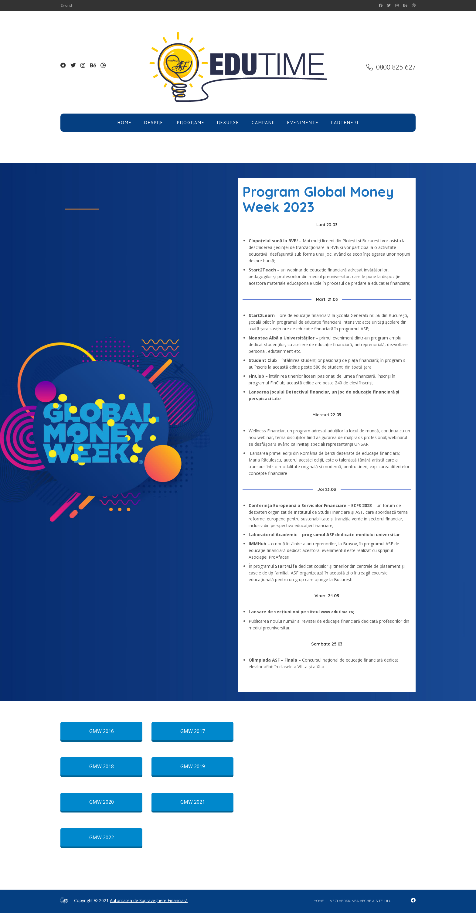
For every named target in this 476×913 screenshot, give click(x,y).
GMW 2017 (192, 731)
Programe (191, 122)
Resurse (228, 122)
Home (124, 122)
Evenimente (303, 122)
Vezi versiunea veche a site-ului (361, 900)
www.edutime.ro (337, 612)
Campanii (263, 122)
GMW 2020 (101, 802)
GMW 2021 (192, 802)
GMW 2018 (101, 766)
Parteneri (345, 122)
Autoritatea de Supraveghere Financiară (149, 900)
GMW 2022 (101, 837)
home (319, 900)
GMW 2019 (192, 766)
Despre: (154, 122)
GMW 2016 (101, 731)
